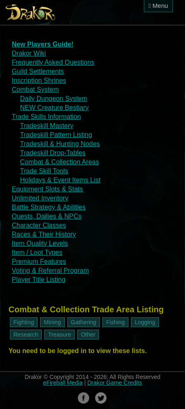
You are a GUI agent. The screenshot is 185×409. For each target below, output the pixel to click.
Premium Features (39, 261)
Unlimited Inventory (40, 198)
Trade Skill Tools (44, 170)
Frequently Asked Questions (53, 62)
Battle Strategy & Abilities (49, 207)
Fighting (24, 322)
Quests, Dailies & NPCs (47, 216)
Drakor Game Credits (114, 382)
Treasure (59, 334)
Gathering (83, 322)
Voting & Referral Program (50, 270)
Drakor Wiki (29, 53)
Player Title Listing (39, 279)
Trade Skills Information (46, 116)
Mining (52, 322)
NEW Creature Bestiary (54, 107)
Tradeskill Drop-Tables (53, 152)
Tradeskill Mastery (47, 125)
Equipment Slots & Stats (47, 189)
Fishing (115, 322)
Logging (145, 322)
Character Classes (39, 225)
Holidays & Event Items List (60, 180)
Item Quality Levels (40, 243)
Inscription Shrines (39, 80)
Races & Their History (44, 234)
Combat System (35, 89)
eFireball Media (63, 382)
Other (88, 334)
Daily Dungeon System (54, 98)
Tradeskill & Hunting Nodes (60, 143)
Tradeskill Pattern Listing (56, 134)
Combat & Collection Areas (59, 161)
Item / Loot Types (37, 252)
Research (26, 334)
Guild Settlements (38, 71)
